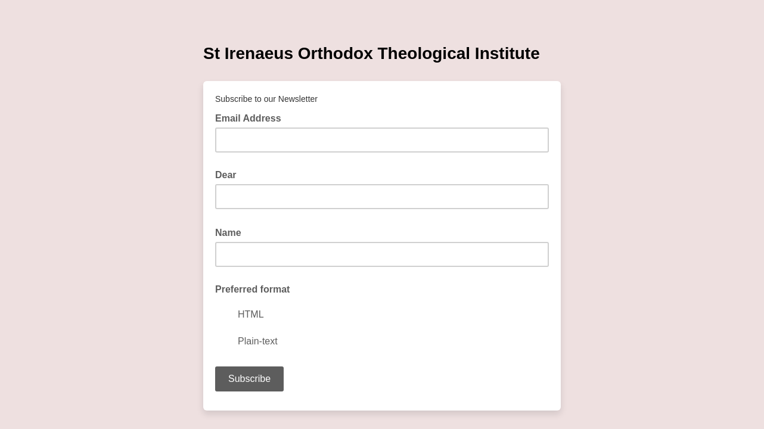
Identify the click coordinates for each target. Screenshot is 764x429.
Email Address (251, 117)
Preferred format (252, 289)
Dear (226, 175)
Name (232, 231)
